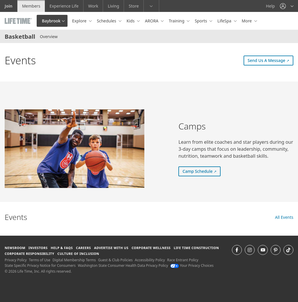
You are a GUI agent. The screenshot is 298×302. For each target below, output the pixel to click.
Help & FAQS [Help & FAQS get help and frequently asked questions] (62, 248)
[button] (286, 6)
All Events (284, 217)
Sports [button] (201, 21)
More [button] (247, 21)
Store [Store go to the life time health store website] (134, 6)
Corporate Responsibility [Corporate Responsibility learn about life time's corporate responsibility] (29, 253)
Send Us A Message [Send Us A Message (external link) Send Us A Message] (270, 60)
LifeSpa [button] (224, 21)
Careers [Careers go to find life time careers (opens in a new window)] (83, 248)
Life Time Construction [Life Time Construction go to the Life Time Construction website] (196, 248)
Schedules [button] (107, 21)
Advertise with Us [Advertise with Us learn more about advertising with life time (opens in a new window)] (111, 248)
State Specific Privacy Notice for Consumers (40, 265)
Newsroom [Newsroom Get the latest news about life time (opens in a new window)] (15, 248)
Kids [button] (131, 21)
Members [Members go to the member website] (31, 6)
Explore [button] (80, 21)
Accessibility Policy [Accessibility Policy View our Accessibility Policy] (150, 259)
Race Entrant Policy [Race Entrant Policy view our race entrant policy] (182, 259)
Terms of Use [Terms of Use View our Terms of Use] (39, 259)
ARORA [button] (152, 21)
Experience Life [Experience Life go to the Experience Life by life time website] (64, 6)
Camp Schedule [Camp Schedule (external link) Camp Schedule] (201, 171)
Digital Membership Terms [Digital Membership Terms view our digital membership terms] (74, 259)
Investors (38, 248)
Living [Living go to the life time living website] (113, 6)
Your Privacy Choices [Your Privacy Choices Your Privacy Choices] (192, 265)
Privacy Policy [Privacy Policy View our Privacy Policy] (16, 259)
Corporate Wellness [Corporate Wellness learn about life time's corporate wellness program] (151, 248)
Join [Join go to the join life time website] (9, 6)
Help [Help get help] (270, 6)
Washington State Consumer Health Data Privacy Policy (123, 265)
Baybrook (51, 21)
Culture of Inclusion (78, 253)
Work (93, 6)
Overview (49, 36)
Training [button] (177, 21)
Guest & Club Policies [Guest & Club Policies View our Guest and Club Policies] (115, 259)
